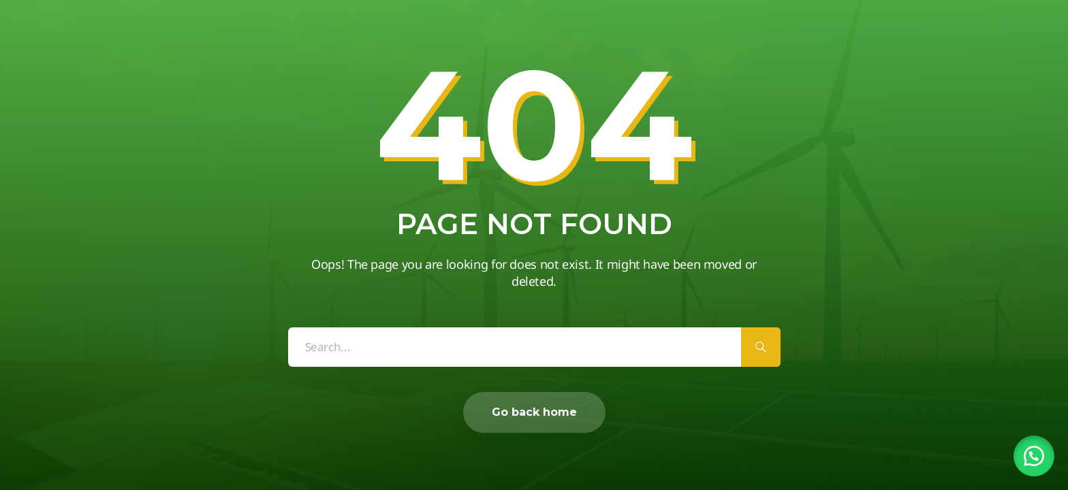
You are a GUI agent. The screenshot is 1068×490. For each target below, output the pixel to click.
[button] (1034, 456)
